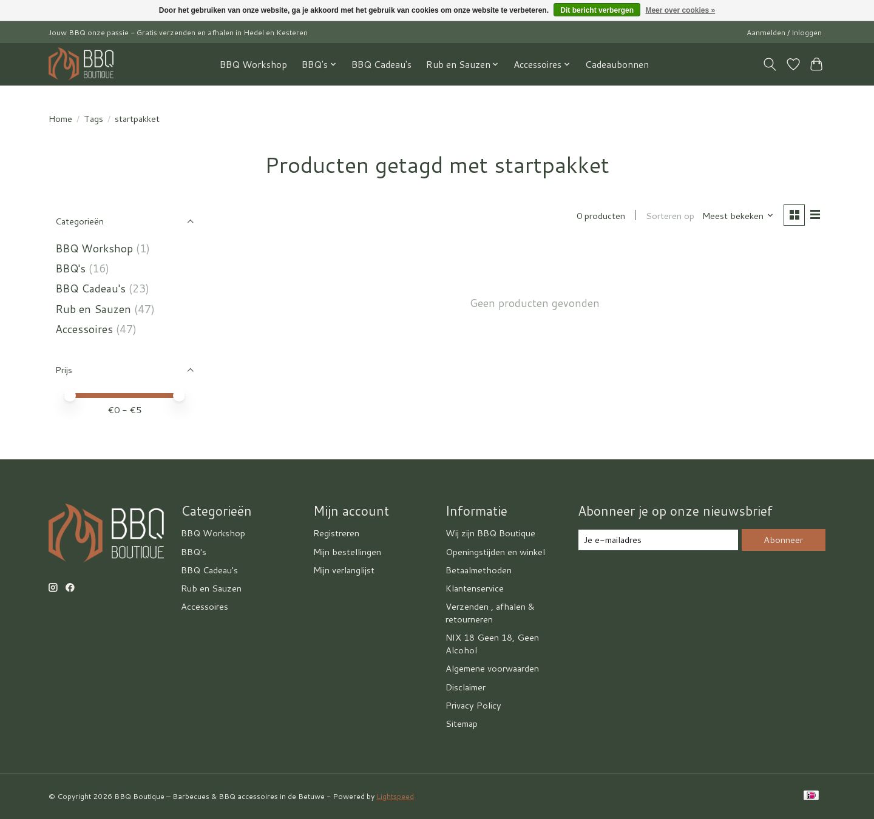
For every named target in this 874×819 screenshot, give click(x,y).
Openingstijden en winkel (495, 551)
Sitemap (461, 723)
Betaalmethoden (478, 570)
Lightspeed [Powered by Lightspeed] (395, 796)
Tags (93, 118)
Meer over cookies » (680, 10)
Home (60, 118)
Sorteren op (669, 215)
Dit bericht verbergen (597, 10)
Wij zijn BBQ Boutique (490, 533)
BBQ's (70, 268)
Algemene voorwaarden (492, 668)
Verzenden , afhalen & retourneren (490, 612)
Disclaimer (465, 687)
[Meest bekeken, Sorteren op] (738, 215)
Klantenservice (474, 588)
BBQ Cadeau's (381, 64)
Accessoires (84, 329)
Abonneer (783, 539)
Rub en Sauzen (93, 309)
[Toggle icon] (770, 64)
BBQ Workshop (253, 64)
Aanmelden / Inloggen (784, 32)
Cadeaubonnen (617, 64)
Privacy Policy (473, 705)
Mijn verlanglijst (343, 570)
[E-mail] (658, 540)
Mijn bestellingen (347, 551)
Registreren (336, 533)
